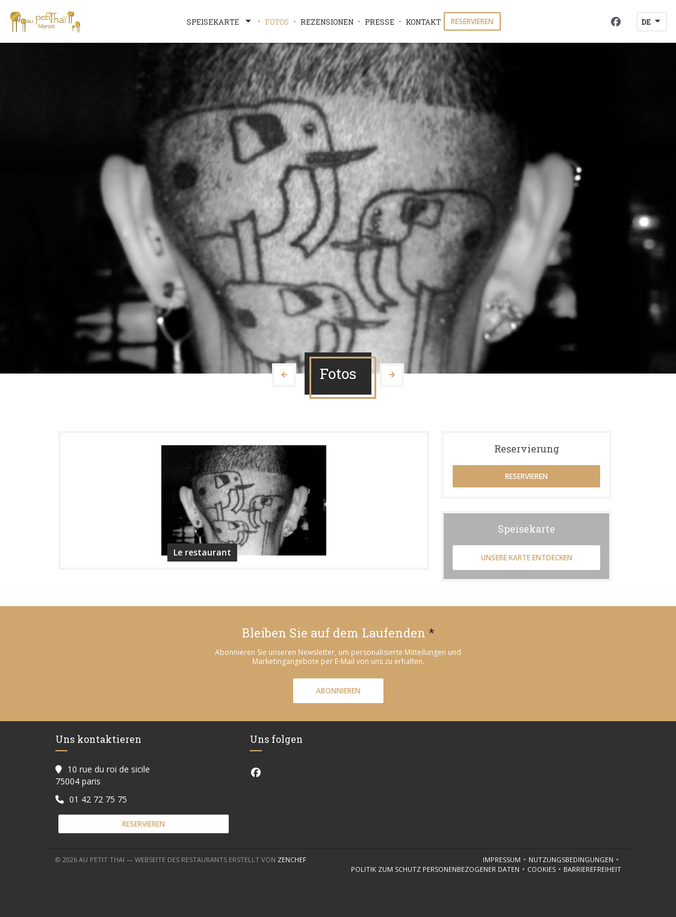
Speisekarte (220, 22)
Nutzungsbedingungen (575, 860)
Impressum (506, 860)
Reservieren (472, 21)
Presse (379, 22)
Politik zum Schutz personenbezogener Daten (439, 869)
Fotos (277, 22)
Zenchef (292, 859)
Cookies (545, 869)
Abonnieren (338, 691)
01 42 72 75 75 (98, 799)
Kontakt (423, 22)
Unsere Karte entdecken (526, 557)
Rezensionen (326, 22)
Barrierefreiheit (592, 869)
